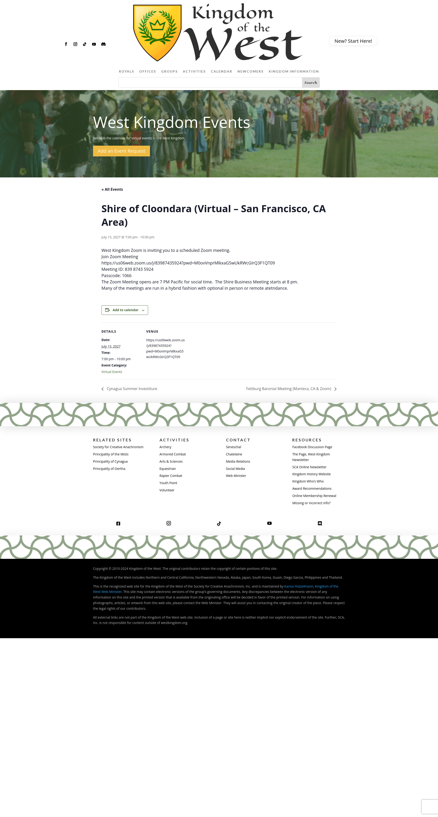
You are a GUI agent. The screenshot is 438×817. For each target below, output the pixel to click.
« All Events (112, 189)
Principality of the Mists (111, 454)
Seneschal (233, 447)
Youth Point (168, 483)
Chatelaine (234, 454)
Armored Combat (173, 454)
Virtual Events (111, 372)
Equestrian (168, 468)
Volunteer (167, 490)
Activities (194, 71)
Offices (147, 71)
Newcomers (250, 71)
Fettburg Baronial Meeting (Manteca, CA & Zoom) (289, 388)
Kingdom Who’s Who (307, 481)
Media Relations (238, 461)
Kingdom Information (294, 71)
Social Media (235, 468)
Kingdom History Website (311, 474)
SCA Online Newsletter (309, 467)
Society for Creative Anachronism (118, 447)
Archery (165, 447)
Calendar (221, 71)
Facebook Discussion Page (312, 447)
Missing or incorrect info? (311, 503)
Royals (126, 71)
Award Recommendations (311, 488)
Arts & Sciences (171, 461)
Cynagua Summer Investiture (131, 388)
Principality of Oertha (109, 468)
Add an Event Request (121, 151)
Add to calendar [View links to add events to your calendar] (125, 310)
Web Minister (236, 475)
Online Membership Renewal (314, 495)
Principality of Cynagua (110, 461)
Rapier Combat (171, 475)
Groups (169, 71)
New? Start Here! (353, 41)
